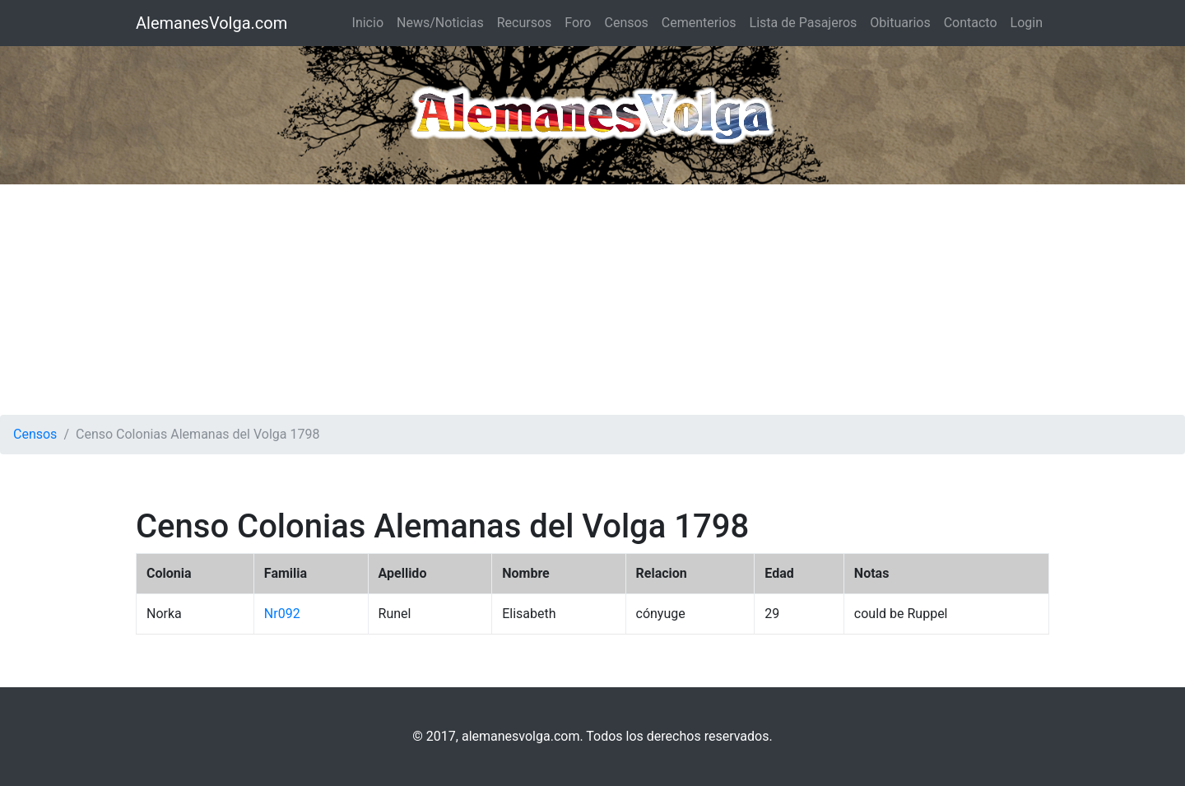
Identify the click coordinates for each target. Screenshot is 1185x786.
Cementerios (699, 22)
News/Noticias (440, 22)
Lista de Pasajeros (803, 22)
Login (1027, 22)
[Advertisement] (592, 299)
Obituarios (900, 22)
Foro (578, 22)
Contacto (970, 22)
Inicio (367, 22)
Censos (626, 22)
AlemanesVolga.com (211, 23)
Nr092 (282, 613)
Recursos (524, 22)
